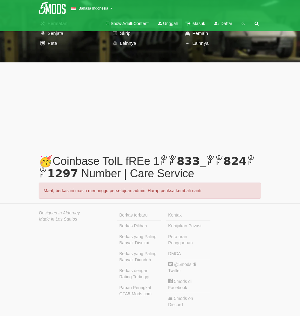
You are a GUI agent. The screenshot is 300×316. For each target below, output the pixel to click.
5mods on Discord (180, 301)
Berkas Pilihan (133, 225)
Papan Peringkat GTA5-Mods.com (135, 290)
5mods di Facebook (180, 284)
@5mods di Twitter (182, 267)
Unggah (168, 23)
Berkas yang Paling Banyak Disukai (138, 239)
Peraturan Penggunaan (180, 239)
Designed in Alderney (59, 212)
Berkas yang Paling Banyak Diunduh (138, 256)
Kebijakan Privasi (184, 225)
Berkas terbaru (133, 215)
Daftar (223, 23)
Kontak (175, 215)
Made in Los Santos (58, 219)
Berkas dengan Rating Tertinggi (134, 273)
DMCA (174, 253)
